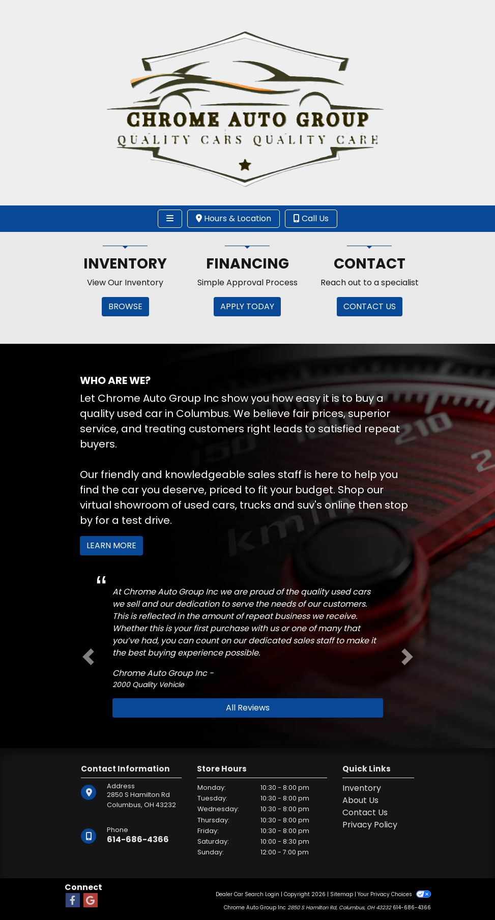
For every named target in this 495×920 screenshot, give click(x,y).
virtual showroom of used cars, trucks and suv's (201, 505)
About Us (360, 800)
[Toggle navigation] (170, 219)
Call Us (311, 218)
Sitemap (341, 894)
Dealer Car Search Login (247, 894)
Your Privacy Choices (394, 894)
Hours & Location (233, 218)
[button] (88, 657)
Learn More (111, 545)
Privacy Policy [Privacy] (369, 824)
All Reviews (248, 708)
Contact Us (365, 812)
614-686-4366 (138, 839)
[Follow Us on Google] (90, 901)
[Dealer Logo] (247, 102)
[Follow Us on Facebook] (73, 901)
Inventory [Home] (361, 788)
